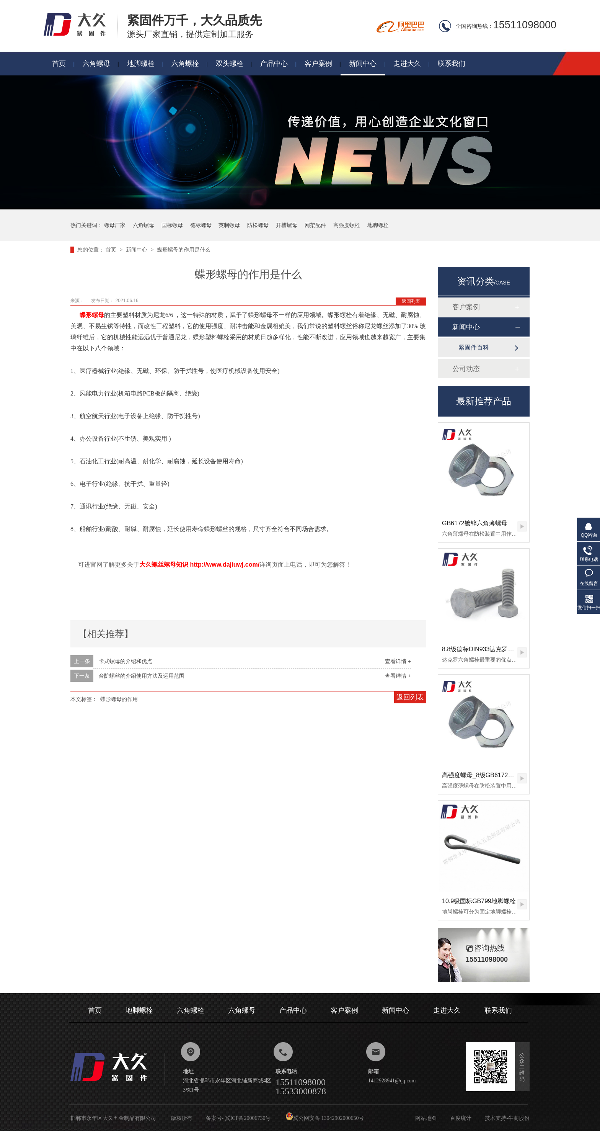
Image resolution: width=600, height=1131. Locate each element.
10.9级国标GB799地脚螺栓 (479, 901)
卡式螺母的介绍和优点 (125, 661)
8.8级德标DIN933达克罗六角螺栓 (487, 649)
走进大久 (407, 63)
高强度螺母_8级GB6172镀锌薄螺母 (490, 775)
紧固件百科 (473, 347)
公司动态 (466, 369)
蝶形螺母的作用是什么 (183, 250)
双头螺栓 (229, 63)
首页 (59, 63)
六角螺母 (96, 63)
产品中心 (274, 63)
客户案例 (318, 63)
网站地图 (426, 1118)
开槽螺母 (286, 225)
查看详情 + (398, 661)
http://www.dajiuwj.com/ (224, 564)
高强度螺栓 (346, 225)
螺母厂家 (115, 225)
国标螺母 (172, 225)
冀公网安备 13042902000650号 (324, 1118)
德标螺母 (201, 225)
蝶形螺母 (91, 315)
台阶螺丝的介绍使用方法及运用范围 (141, 676)
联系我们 (451, 63)
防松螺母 (258, 225)
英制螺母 (229, 225)
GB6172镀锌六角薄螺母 (474, 523)
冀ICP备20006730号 (248, 1118)
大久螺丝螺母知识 (163, 564)
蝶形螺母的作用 (119, 699)
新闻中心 (363, 63)
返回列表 (411, 301)
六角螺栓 (185, 63)
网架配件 (315, 225)
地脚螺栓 (141, 63)
